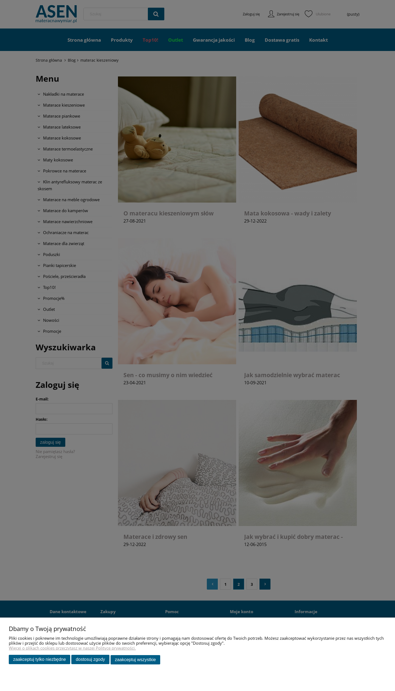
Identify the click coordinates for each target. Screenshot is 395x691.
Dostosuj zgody (90, 660)
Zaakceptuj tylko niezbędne (39, 660)
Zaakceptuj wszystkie (135, 660)
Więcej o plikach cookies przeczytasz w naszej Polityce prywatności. (72, 648)
